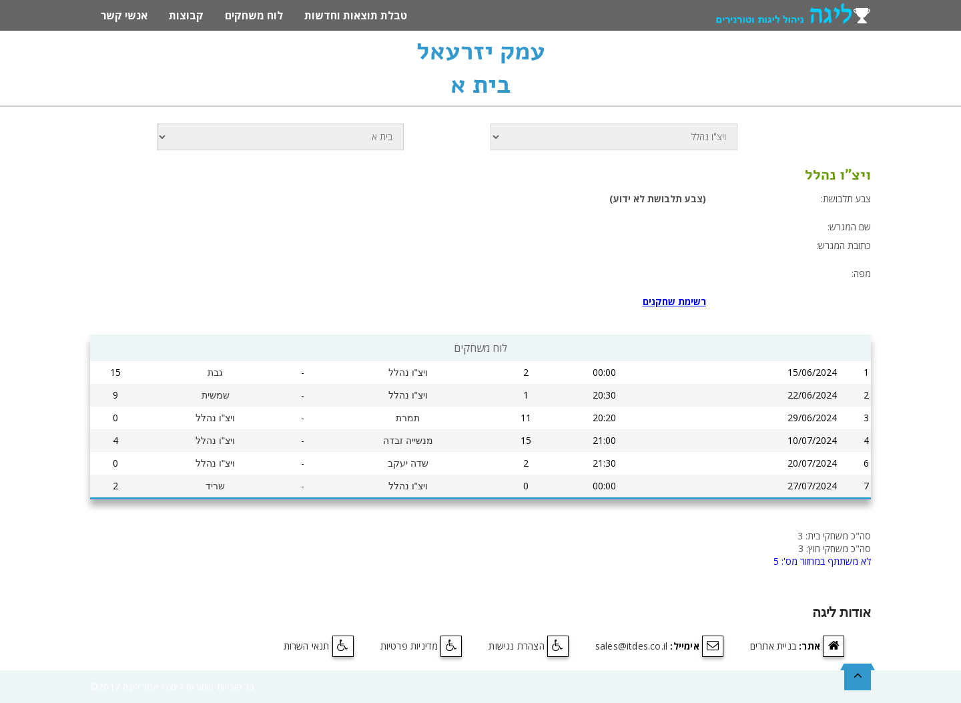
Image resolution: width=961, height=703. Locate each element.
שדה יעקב (408, 463)
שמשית (216, 395)
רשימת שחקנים (674, 301)
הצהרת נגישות (516, 646)
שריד (215, 486)
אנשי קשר (124, 15)
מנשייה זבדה (408, 440)
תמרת (408, 418)
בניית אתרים (773, 646)
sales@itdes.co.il (631, 646)
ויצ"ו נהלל (408, 372)
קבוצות (186, 15)
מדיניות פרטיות (409, 646)
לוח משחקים (254, 15)
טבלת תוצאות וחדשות (355, 15)
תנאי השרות (307, 646)
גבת (215, 372)
